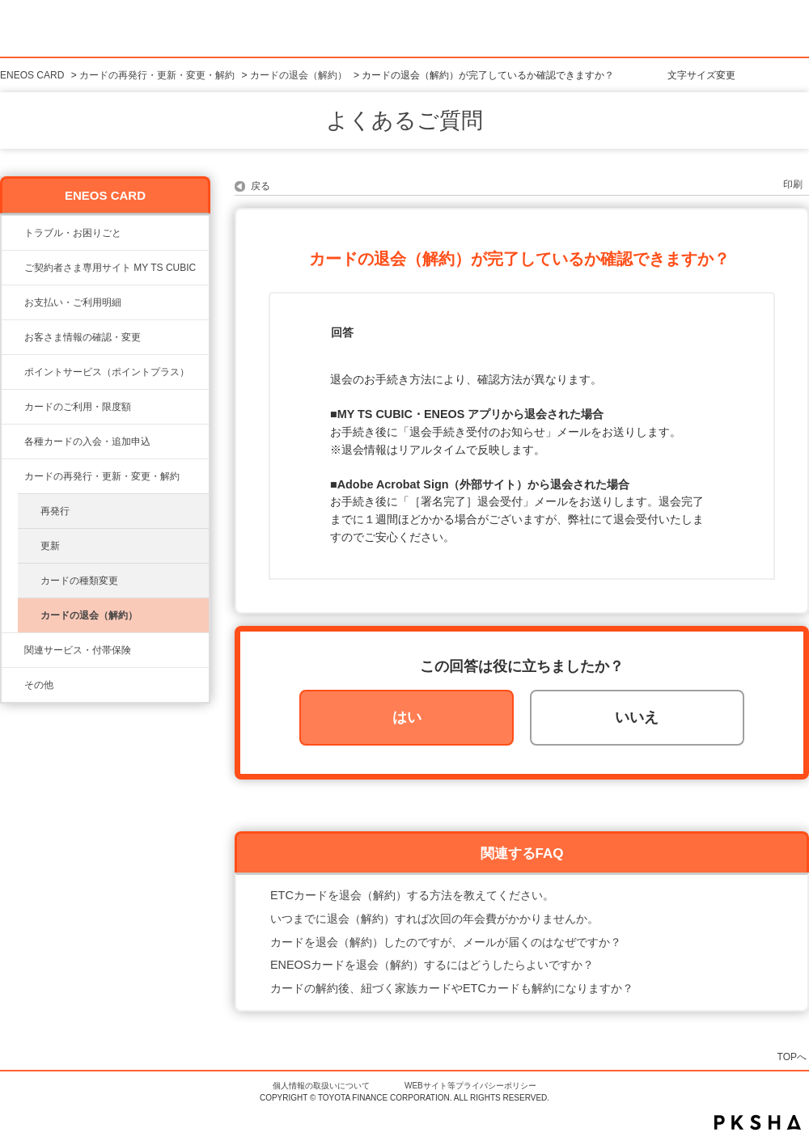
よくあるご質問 (404, 120)
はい (406, 717)
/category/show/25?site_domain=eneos (13, 302)
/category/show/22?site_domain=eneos (13, 267)
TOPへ (792, 1056)
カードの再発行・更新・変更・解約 (157, 75)
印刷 (793, 184)
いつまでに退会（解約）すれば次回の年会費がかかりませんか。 (434, 918)
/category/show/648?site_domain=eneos (13, 476)
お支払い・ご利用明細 (72, 302)
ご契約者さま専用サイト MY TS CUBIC (110, 267)
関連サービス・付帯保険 (77, 650)
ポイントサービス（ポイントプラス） (106, 372)
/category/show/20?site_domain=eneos (13, 406)
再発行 (55, 511)
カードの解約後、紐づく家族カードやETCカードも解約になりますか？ (451, 988)
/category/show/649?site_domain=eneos (13, 650)
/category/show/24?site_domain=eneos (13, 372)
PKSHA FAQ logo (757, 1122)
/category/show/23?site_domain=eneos (13, 233)
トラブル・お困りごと (72, 233)
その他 (38, 685)
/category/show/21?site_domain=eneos (13, 337)
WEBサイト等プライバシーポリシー (470, 1085)
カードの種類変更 (79, 580)
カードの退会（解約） (298, 75)
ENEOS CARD (32, 75)
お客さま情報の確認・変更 (82, 337)
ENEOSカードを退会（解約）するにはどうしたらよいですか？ (432, 964)
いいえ (637, 717)
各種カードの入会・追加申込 (87, 441)
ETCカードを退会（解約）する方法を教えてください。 (412, 895)
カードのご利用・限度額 (77, 406)
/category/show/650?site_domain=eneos (13, 685)
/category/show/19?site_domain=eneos (13, 441)
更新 (50, 545)
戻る (260, 186)
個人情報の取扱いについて (321, 1085)
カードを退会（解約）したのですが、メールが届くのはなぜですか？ (445, 942)
